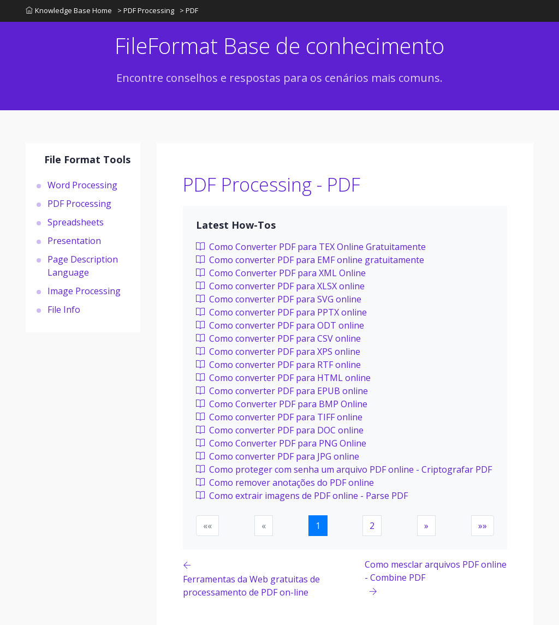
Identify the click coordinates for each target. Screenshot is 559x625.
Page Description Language (82, 265)
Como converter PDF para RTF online (278, 365)
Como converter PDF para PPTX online (281, 312)
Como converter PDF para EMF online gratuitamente (310, 260)
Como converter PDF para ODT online (280, 325)
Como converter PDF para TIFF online (279, 417)
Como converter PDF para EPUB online (282, 391)
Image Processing (84, 291)
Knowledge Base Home (69, 10)
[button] (426, 525)
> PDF (189, 10)
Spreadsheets (75, 222)
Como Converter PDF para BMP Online (281, 404)
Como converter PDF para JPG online (277, 456)
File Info (63, 309)
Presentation (74, 241)
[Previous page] (274, 578)
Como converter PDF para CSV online (278, 338)
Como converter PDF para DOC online (280, 430)
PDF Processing (79, 204)
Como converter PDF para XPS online (278, 352)
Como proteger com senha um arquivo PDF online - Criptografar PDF (344, 469)
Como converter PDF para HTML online (283, 378)
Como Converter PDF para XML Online (281, 273)
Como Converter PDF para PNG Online (281, 443)
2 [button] (372, 526)
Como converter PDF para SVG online (278, 299)
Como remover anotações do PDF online (285, 483)
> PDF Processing (145, 10)
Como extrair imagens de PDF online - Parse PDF (302, 496)
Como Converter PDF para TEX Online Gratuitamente (311, 247)
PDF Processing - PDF (271, 184)
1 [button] (318, 526)
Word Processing (82, 185)
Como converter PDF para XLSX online (280, 286)
